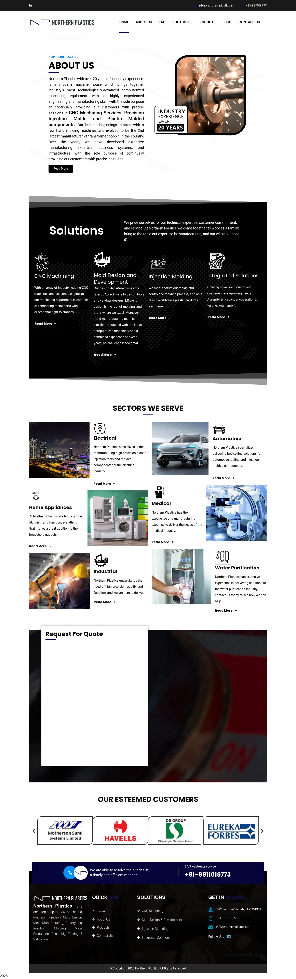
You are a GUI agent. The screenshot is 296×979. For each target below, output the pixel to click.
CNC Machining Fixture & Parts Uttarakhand (251, 954)
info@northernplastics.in (213, 5)
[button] (33, 830)
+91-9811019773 (254, 5)
